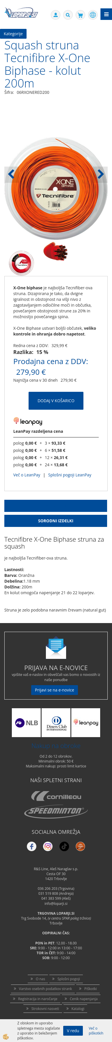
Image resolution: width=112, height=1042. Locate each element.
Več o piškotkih (96, 1031)
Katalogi (78, 1008)
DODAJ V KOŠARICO (56, 400)
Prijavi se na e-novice (54, 690)
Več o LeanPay (26, 475)
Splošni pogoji (68, 978)
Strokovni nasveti (45, 1008)
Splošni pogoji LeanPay (69, 475)
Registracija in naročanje (37, 998)
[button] (100, 175)
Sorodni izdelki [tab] (55, 520)
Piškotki (90, 988)
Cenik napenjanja (84, 998)
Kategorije (13, 33)
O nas (40, 978)
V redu (73, 1030)
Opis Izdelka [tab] (55, 505)
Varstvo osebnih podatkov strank (45, 988)
